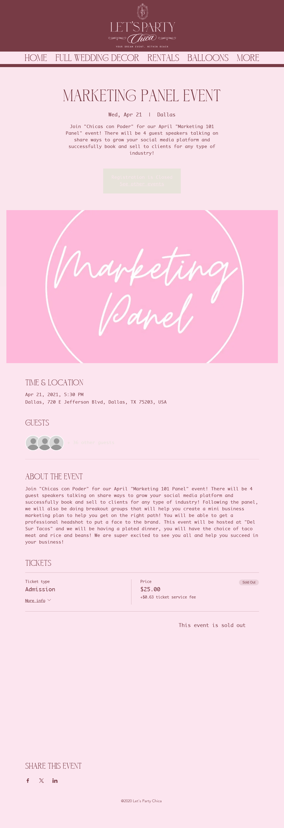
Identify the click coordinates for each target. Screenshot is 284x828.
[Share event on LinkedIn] (55, 780)
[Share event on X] (41, 780)
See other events (142, 184)
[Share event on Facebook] (28, 780)
